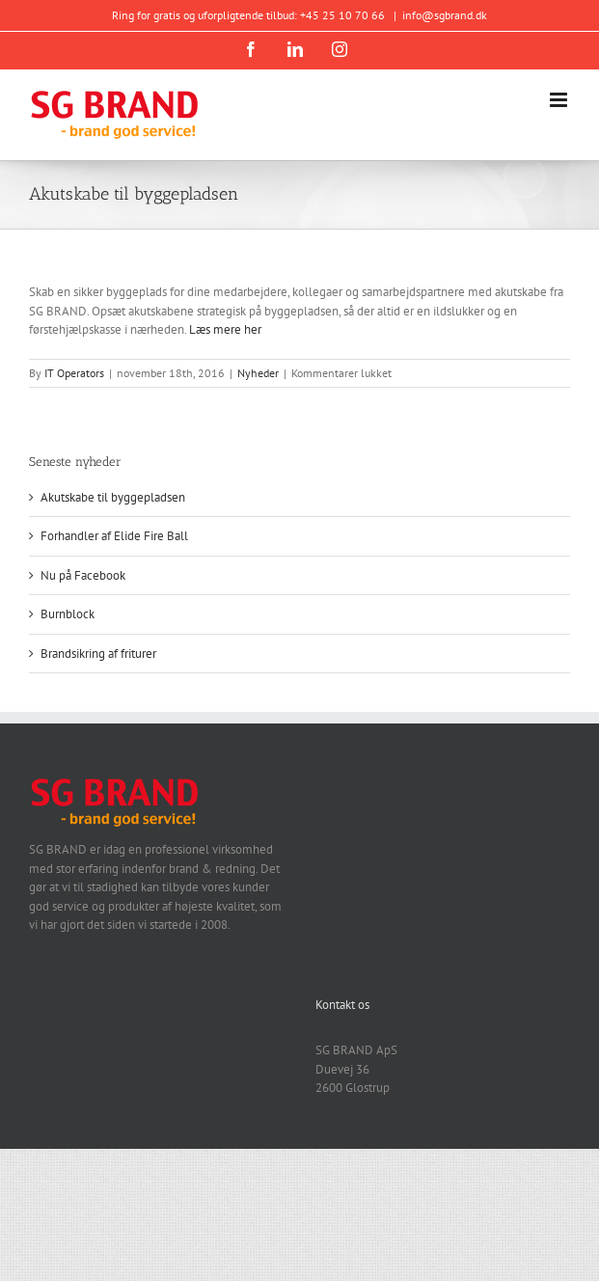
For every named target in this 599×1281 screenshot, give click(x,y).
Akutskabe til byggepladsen (113, 497)
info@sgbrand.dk (444, 15)
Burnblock (68, 614)
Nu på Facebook (83, 575)
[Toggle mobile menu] (560, 100)
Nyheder (258, 373)
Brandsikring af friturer (98, 653)
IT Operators (74, 373)
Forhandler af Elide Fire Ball (114, 536)
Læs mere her (225, 329)
